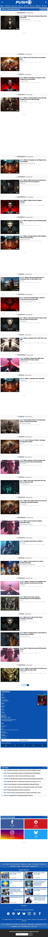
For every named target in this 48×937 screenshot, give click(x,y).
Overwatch (44, 525)
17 (17, 28)
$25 (33, 745)
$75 (15, 745)
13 (17, 90)
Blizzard (30, 21)
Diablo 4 (39, 363)
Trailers (42, 205)
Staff (11, 864)
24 (17, 310)
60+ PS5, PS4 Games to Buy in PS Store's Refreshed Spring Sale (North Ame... (24, 778)
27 (17, 493)
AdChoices (34, 919)
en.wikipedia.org (4, 735)
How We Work (17, 864)
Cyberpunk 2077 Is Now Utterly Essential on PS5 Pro (18, 795)
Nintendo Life (9, 924)
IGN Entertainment (19, 919)
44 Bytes (29, 919)
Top (3, 864)
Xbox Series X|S (6, 701)
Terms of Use (43, 864)
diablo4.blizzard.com (4, 732)
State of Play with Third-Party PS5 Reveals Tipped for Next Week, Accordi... (22, 792)
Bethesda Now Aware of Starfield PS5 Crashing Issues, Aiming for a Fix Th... (23, 781)
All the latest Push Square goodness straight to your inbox (24, 931)
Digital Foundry (31, 924)
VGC (19, 926)
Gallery (40, 586)
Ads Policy (13, 866)
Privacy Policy (35, 864)
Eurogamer (14, 926)
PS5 (34, 21)
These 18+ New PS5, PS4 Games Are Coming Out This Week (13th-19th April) (23, 787)
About (7, 864)
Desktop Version (33, 866)
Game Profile (43, 9)
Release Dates (43, 343)
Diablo (39, 21)
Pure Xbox (15, 924)
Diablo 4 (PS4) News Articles (11, 9)
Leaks (43, 363)
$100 (6, 745)
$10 (42, 745)
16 (17, 192)
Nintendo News (39, 924)
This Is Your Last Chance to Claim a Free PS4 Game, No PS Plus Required (22, 773)
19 (17, 70)
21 (17, 330)
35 (17, 513)
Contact (29, 864)
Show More (24, 905)
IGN (45, 924)
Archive (18, 866)
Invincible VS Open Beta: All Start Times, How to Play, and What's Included (22, 770)
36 (17, 391)
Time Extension (22, 924)
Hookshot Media (8, 919)
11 (17, 172)
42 (17, 472)
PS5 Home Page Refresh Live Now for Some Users (17, 790)
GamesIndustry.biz (25, 926)
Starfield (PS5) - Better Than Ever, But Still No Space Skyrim (19, 776)
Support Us (23, 864)
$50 (24, 745)
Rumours (43, 381)
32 (17, 609)
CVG (32, 926)
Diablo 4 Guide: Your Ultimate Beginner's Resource (10, 729)
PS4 (37, 21)
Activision (31, 525)
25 (17, 110)
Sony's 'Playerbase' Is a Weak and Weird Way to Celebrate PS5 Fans (21, 784)
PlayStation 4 (3, 698)
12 (17, 629)
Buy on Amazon (24, 740)
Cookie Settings (25, 866)
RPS (35, 926)
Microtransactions (42, 601)
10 (17, 350)
